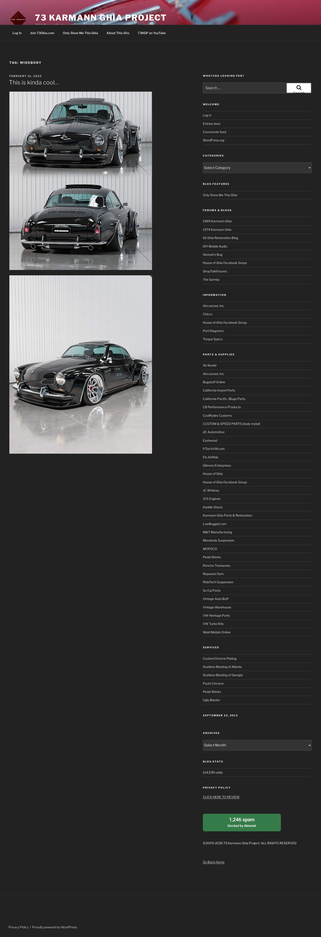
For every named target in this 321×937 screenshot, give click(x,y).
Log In (17, 33)
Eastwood (210, 440)
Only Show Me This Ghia (80, 33)
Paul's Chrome (213, 683)
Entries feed (211, 124)
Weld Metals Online (216, 632)
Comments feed (214, 132)
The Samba (211, 279)
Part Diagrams (213, 331)
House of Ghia (213, 474)
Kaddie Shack (213, 507)
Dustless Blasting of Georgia (223, 675)
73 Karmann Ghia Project (101, 18)
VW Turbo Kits (213, 624)
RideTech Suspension (218, 582)
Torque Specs (212, 339)
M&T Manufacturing (217, 532)
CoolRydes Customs (217, 415)
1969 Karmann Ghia (217, 221)
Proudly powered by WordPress (54, 927)
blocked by (242, 821)
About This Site (118, 33)
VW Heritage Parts (216, 615)
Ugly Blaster (211, 700)
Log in (207, 115)
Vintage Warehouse (217, 607)
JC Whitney (211, 490)
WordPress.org (213, 140)
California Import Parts (219, 390)
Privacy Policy (18, 927)
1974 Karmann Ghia (217, 229)
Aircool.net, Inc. (214, 306)
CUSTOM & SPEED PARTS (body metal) (231, 424)
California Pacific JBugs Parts (224, 399)
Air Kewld (209, 365)
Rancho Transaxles (216, 565)
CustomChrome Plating (220, 658)
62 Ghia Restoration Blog (220, 238)
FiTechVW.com (214, 449)
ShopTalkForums (215, 271)
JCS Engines (211, 498)
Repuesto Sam (213, 574)
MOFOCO (210, 549)
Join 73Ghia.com (42, 33)
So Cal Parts (211, 590)
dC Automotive (213, 432)
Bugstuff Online (214, 382)
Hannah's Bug (212, 254)
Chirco (207, 314)
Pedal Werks (212, 557)
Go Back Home (213, 861)
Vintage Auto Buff (215, 599)
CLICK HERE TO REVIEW (221, 797)
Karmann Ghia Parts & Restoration (227, 515)
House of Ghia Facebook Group (225, 263)
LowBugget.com (214, 524)
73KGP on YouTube (152, 33)
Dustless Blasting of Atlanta (222, 667)
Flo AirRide (210, 457)
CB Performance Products (222, 407)
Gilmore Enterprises (217, 465)
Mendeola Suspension (218, 540)
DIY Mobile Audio (215, 246)
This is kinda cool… (34, 82)
